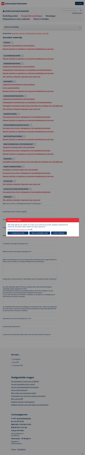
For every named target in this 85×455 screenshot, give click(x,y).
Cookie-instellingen (58, 233)
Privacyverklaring (21, 230)
